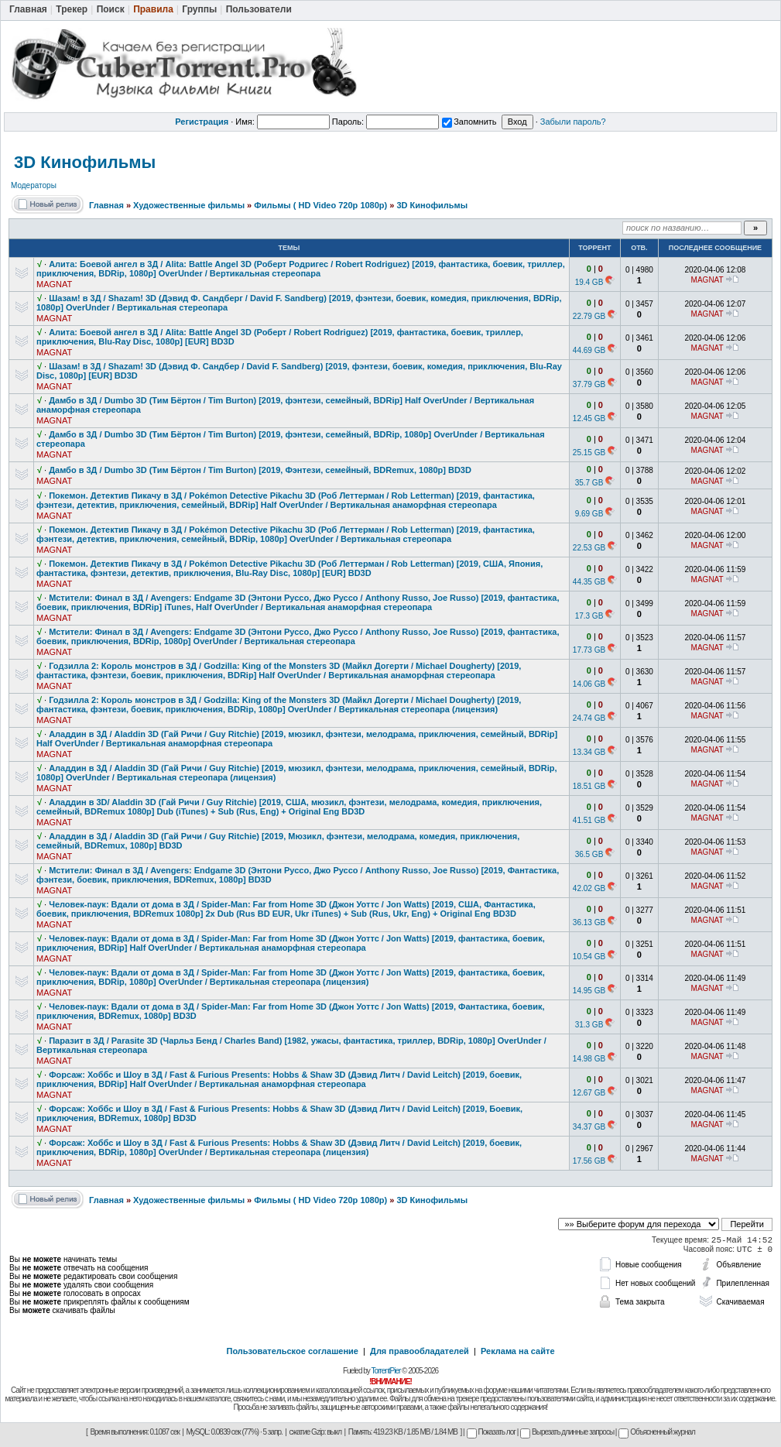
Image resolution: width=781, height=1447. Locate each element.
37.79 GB (589, 384)
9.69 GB (589, 513)
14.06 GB (589, 684)
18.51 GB (589, 786)
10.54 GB (589, 956)
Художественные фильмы (189, 205)
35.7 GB (589, 482)
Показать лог (491, 1432)
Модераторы (34, 185)
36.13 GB (589, 922)
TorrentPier (385, 1370)
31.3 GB (589, 1024)
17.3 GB (589, 616)
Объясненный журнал (656, 1432)
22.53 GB (589, 547)
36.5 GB (589, 854)
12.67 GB (589, 1093)
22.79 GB (589, 316)
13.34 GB (589, 752)
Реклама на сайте (518, 1351)
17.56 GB (589, 1161)
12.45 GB (589, 418)
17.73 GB (589, 650)
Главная (106, 205)
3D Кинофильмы (85, 162)
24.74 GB (589, 718)
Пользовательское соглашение (292, 1351)
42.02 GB (589, 888)
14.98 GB (589, 1058)
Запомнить (469, 121)
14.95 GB (589, 990)
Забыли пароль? (573, 121)
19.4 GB (589, 282)
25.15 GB (589, 452)
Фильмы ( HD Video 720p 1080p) (320, 205)
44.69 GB (589, 350)
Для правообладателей (419, 1351)
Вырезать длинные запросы (567, 1432)
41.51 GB (589, 820)
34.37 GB (589, 1127)
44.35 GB (589, 582)
